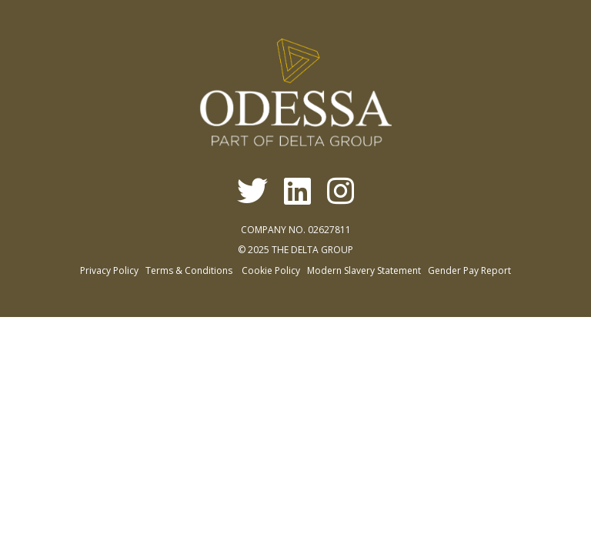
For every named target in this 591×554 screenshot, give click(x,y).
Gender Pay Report (469, 270)
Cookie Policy (271, 270)
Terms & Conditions (188, 270)
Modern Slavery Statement (364, 270)
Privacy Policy (109, 270)
